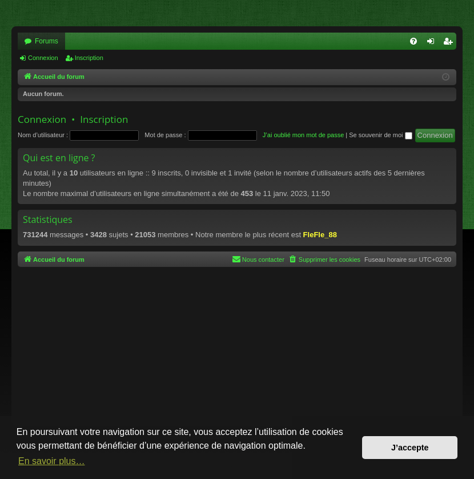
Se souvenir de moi (380, 134)
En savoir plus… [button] (51, 461)
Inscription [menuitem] (450, 43)
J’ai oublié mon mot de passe (303, 134)
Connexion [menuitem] (433, 43)
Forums (46, 41)
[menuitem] (413, 41)
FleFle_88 (320, 234)
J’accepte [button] (410, 447)
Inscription (89, 57)
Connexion (43, 57)
